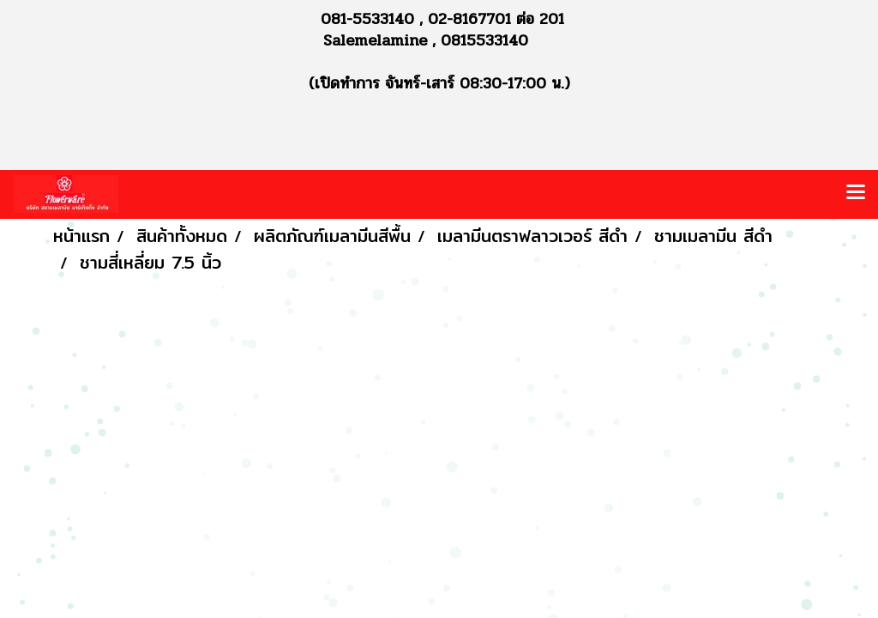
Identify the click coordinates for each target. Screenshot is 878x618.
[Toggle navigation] (856, 194)
